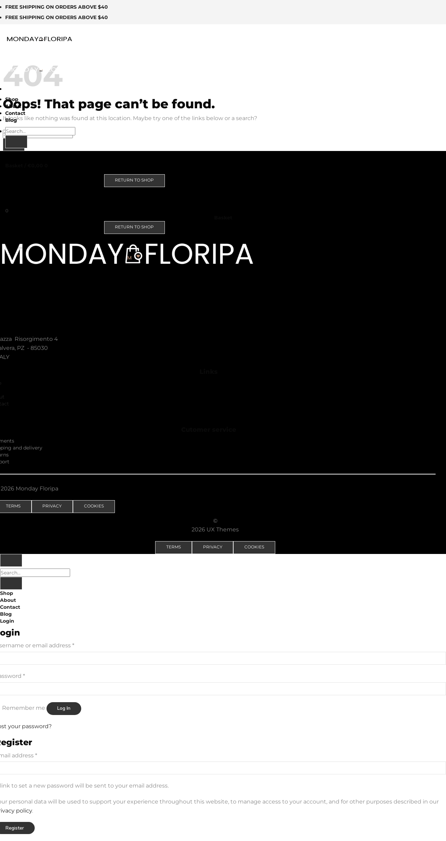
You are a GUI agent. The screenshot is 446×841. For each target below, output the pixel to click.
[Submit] (16, 141)
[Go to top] (11, 560)
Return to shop (134, 180)
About (13, 106)
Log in (63, 708)
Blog (11, 120)
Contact (15, 113)
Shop (11, 99)
